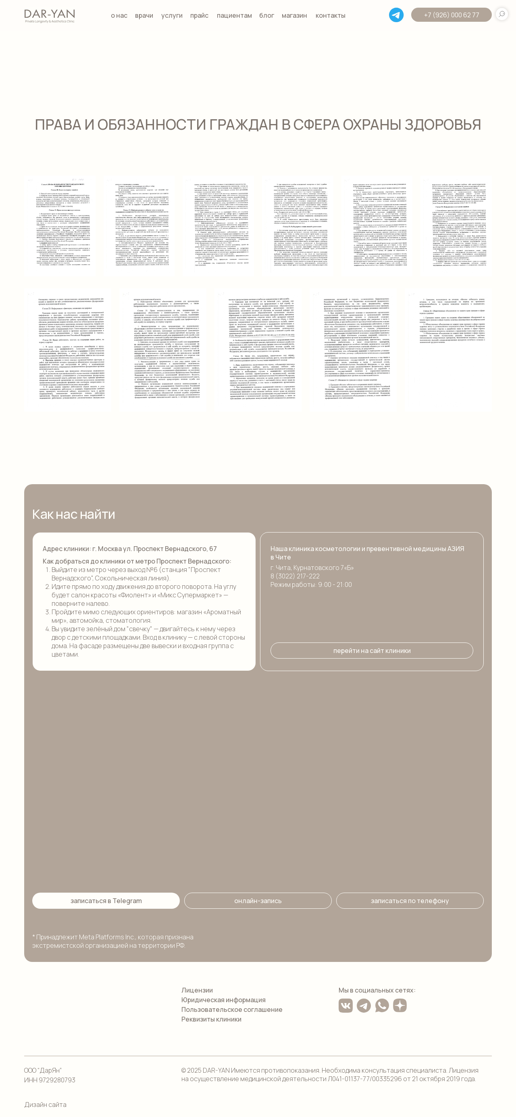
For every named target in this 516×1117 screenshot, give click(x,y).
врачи (144, 15)
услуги (172, 15)
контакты (330, 15)
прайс (199, 15)
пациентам (234, 15)
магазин (294, 15)
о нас (119, 15)
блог (266, 15)
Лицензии (197, 990)
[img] (50, 15)
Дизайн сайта (45, 1104)
